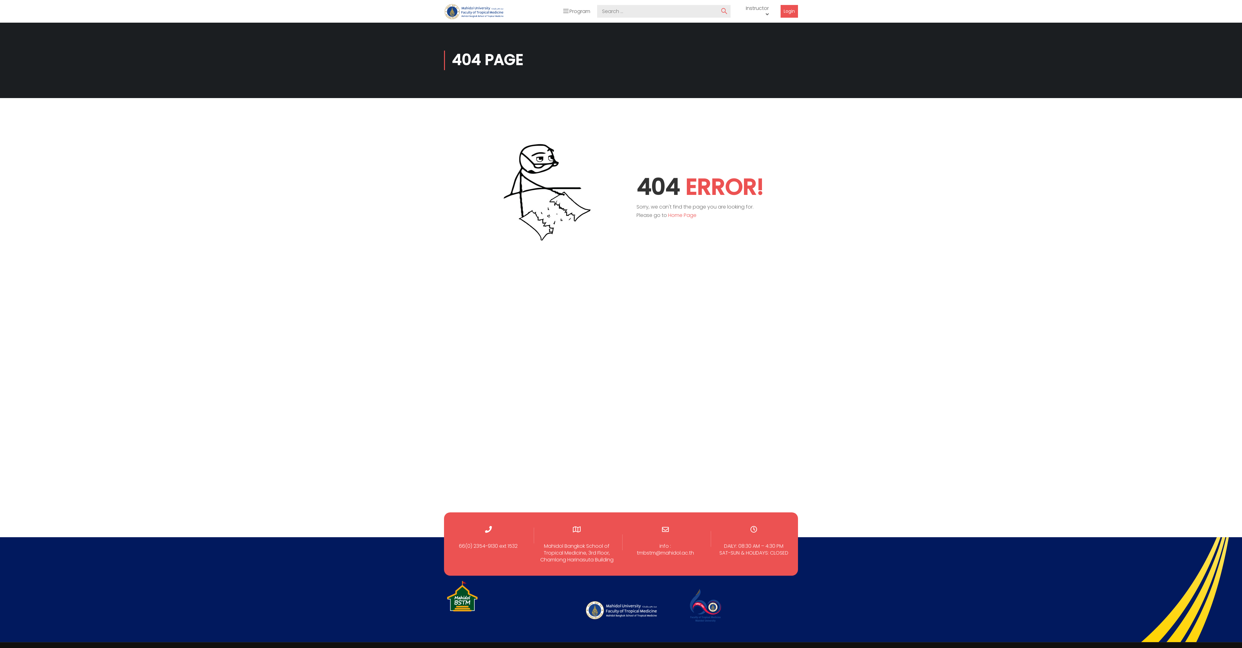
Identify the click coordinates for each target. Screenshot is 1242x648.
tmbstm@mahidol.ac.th (665, 552)
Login (789, 10)
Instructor (757, 8)
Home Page (682, 214)
